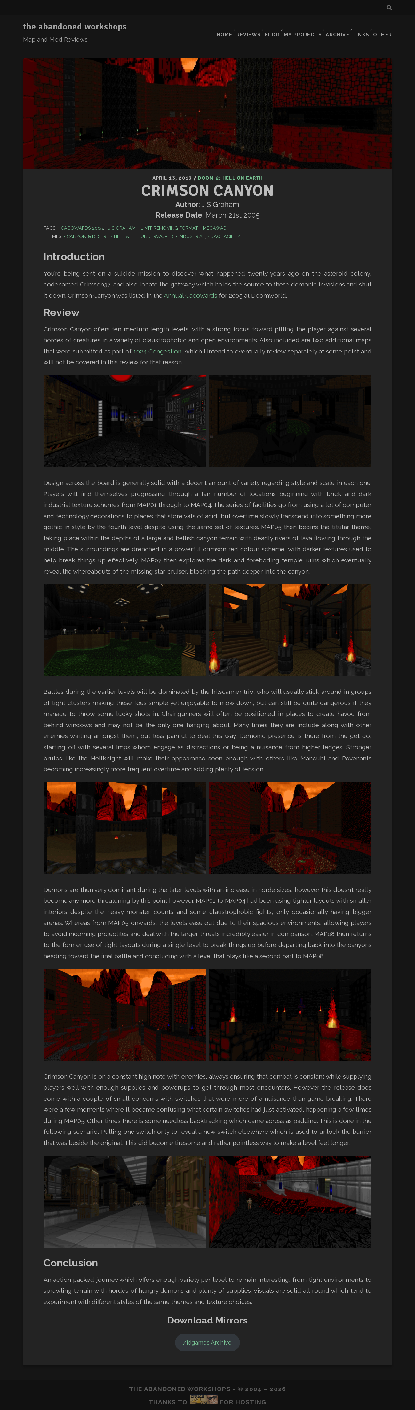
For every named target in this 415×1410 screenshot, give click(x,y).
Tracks (201, 1400)
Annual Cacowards (190, 282)
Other (383, 27)
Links (360, 27)
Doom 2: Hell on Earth (230, 166)
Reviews (245, 27)
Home (219, 27)
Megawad (215, 215)
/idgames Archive (207, 1329)
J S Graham (122, 215)
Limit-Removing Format (169, 215)
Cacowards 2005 (82, 215)
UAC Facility (225, 223)
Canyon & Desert (88, 223)
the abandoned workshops (75, 27)
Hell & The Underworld (143, 223)
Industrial (192, 223)
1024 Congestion (157, 338)
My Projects (300, 27)
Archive (335, 27)
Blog (270, 27)
